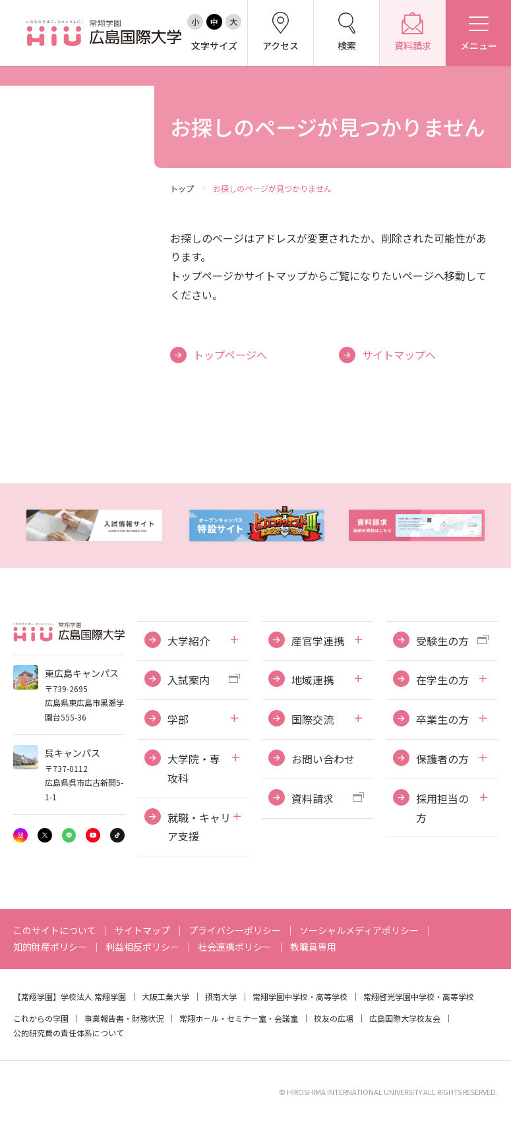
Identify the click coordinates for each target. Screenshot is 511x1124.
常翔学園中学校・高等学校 (300, 996)
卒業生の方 (442, 719)
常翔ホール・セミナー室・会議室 (238, 1018)
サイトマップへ (399, 355)
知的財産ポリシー (50, 946)
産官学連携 (317, 641)
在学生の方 (442, 680)
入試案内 (188, 680)
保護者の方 (442, 759)
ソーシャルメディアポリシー (359, 930)
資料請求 (312, 798)
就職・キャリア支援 (199, 827)
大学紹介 (188, 641)
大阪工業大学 (165, 996)
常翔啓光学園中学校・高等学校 (418, 996)
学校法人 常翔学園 (93, 996)
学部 (178, 719)
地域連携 (312, 680)
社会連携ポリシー (235, 946)
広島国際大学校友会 (404, 1018)
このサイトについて (54, 930)
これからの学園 (41, 1018)
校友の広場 (333, 1018)
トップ (182, 188)
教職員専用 (313, 946)
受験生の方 (442, 641)
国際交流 (312, 719)
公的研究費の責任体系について (68, 1032)
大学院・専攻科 (193, 768)
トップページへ (230, 355)
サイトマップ (142, 930)
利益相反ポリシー (142, 946)
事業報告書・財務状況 (124, 1018)
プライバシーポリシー (235, 930)
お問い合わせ (323, 759)
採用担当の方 (442, 807)
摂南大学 (221, 996)
